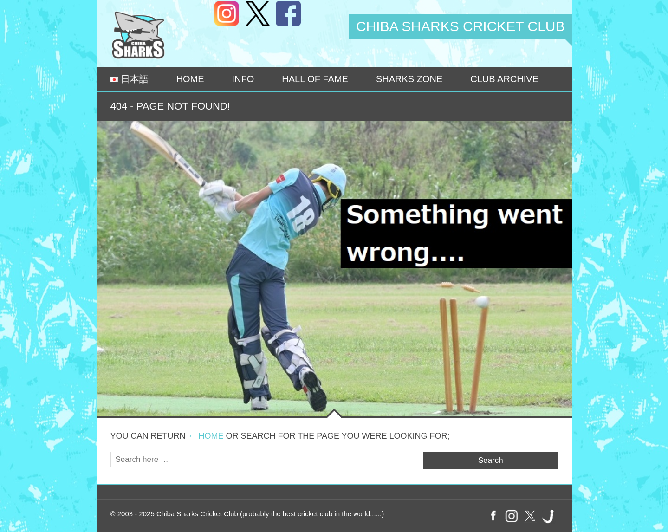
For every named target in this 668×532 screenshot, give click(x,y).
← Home (206, 436)
